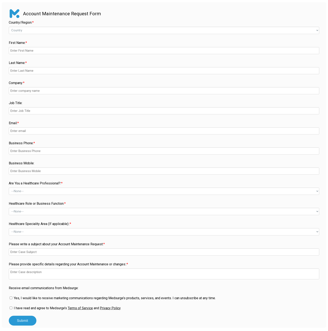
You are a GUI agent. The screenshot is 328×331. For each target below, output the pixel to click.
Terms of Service (80, 308)
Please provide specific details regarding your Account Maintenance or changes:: (68, 264)
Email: (14, 123)
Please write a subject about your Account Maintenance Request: (57, 244)
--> (164, 30)
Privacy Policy (110, 308)
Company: (16, 83)
